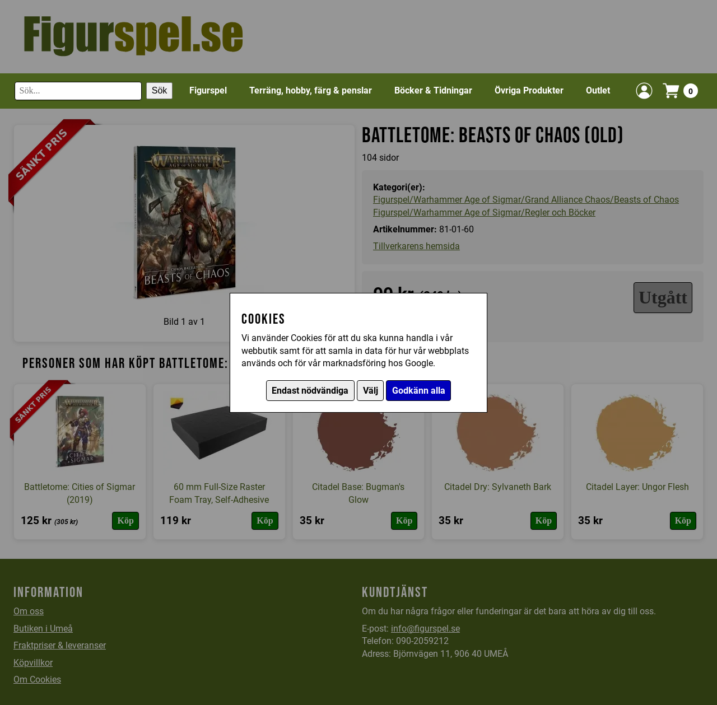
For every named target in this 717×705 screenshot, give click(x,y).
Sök (159, 90)
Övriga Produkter (529, 90)
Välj (370, 390)
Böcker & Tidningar (433, 90)
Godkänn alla (418, 390)
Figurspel (208, 90)
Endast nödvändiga (310, 390)
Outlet (598, 90)
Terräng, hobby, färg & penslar (310, 90)
